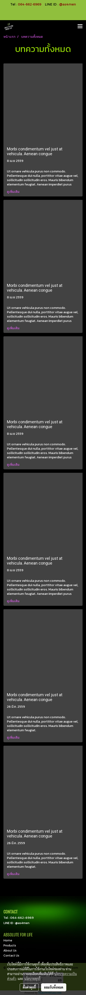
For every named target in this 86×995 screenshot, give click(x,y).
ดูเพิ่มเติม (13, 191)
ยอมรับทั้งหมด (53, 987)
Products (9, 945)
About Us (10, 950)
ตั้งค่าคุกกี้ (29, 987)
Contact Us (11, 955)
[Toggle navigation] (80, 27)
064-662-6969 (22, 917)
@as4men (67, 4)
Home (7, 940)
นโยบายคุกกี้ (32, 978)
